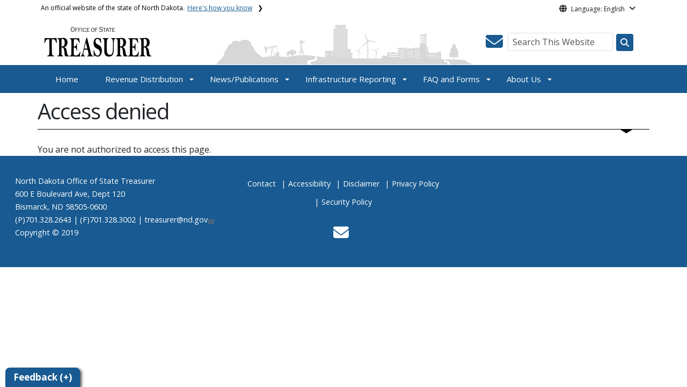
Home (66, 79)
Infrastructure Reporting (350, 79)
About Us (524, 79)
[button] (494, 45)
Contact (261, 183)
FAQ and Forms (451, 79)
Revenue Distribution (144, 79)
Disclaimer (361, 183)
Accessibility (309, 183)
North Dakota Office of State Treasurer (85, 181)
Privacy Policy (415, 183)
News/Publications (244, 79)
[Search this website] (624, 42)
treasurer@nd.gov (179, 219)
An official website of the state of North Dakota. (146, 7)
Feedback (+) (42, 377)
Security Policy (346, 202)
